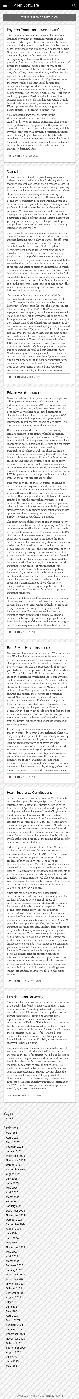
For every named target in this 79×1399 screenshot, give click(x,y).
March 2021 (13, 1320)
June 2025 (12, 1183)
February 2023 (14, 1265)
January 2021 (14, 1329)
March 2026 (13, 1142)
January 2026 (14, 1151)
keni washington (39, 187)
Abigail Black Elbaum (29, 99)
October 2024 (14, 1219)
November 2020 (15, 1338)
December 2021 (15, 1279)
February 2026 (14, 1146)
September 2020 (16, 1347)
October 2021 (14, 1288)
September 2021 (16, 1292)
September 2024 (16, 1224)
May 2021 (12, 1311)
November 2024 (15, 1215)
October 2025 (14, 1164)
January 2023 (14, 1270)
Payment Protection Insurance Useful (34, 30)
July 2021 (11, 1302)
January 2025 (14, 1206)
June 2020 (12, 1361)
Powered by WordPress (30, 1396)
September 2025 (16, 1169)
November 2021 (15, 1283)
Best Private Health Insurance (28, 647)
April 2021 (12, 1315)
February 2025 (14, 1201)
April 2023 (12, 1256)
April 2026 (12, 1137)
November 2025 (15, 1160)
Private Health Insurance (24, 392)
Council (12, 171)
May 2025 (12, 1187)
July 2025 (11, 1178)
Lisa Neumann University (25, 996)
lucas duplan (37, 290)
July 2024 (11, 1233)
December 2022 (15, 1274)
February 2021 (14, 1324)
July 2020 (11, 1356)
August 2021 (13, 1297)
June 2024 (12, 1238)
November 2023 (15, 1247)
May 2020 (12, 1365)
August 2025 (13, 1174)
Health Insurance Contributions (29, 792)
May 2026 (12, 1133)
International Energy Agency (26, 690)
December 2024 (15, 1210)
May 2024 (12, 1242)
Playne (59, 1396)
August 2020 (13, 1352)
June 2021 (12, 1306)
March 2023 (13, 1261)
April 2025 (12, 1192)
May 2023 (12, 1251)
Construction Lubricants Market (25, 864)
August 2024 (13, 1228)
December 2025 (15, 1155)
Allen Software (26, 5)
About (9, 1118)
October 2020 (14, 1343)
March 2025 (13, 1196)
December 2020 (15, 1334)
